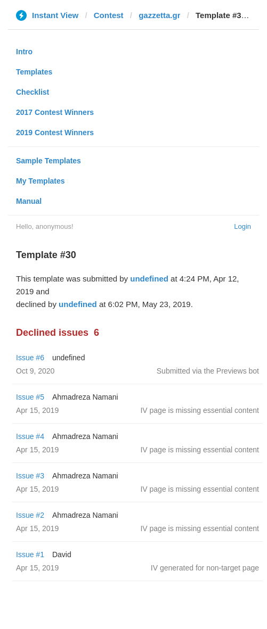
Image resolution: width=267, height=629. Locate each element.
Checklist (32, 92)
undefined (149, 278)
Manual (29, 201)
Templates (34, 72)
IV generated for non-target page (205, 568)
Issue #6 (30, 357)
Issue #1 (30, 554)
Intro (24, 51)
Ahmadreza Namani (85, 397)
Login (242, 226)
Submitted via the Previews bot (208, 371)
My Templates (40, 181)
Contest (109, 15)
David (61, 554)
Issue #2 (30, 515)
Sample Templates (48, 160)
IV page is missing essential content (199, 410)
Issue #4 (30, 436)
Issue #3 (30, 475)
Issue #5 (30, 397)
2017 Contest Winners (55, 112)
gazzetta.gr (159, 15)
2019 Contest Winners (55, 132)
